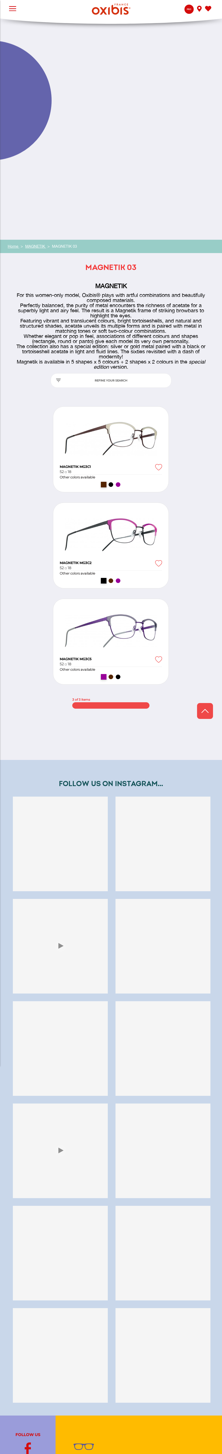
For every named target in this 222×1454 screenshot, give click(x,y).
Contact (81, 1293)
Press (79, 1333)
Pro (189, 9)
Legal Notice (203, 1441)
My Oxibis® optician (93, 1299)
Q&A (78, 1286)
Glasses (81, 1252)
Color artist (84, 1246)
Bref (78, 1399)
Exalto (79, 1387)
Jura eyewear (86, 1239)
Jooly (78, 1393)
